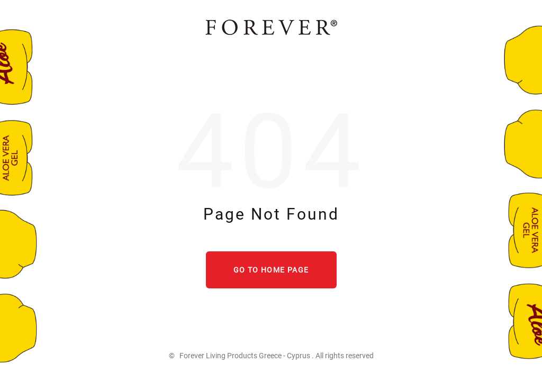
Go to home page (271, 270)
